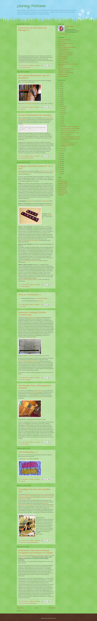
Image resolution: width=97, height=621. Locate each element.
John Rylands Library (34, 392)
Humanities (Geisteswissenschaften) (65, 54)
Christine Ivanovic (49, 506)
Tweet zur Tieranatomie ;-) (66, 134)
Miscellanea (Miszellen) (62, 58)
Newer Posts (20, 608)
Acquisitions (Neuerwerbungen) (64, 39)
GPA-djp (30, 279)
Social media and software (63, 74)
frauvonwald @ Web (62, 189)
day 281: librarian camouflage (30, 103)
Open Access (60, 67)
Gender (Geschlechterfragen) (63, 49)
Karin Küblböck (24, 240)
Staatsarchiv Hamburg (32, 317)
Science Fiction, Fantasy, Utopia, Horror (66, 72)
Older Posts (52, 608)
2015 (61, 102)
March (62, 124)
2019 (61, 94)
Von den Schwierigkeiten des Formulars (68, 130)
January (62, 150)
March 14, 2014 (39, 300)
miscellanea (28, 67)
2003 (61, 173)
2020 (61, 92)
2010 (61, 159)
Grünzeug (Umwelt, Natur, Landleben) (65, 52)
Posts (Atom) (24, 610)
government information (33, 542)
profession (23, 109)
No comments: (37, 65)
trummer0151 (31, 355)
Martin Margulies (34, 240)
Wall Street (50, 215)
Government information (63, 50)
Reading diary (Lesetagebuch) (64, 70)
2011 (61, 157)
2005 (61, 169)
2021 (61, 90)
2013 (61, 153)
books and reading (24, 542)
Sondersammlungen (37, 396)
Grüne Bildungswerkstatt (25, 555)
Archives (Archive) (62, 41)
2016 (61, 100)
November (63, 108)
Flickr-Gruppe (27, 426)
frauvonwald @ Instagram (63, 192)
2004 (61, 171)
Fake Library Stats (26, 82)
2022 (61, 88)
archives (23, 379)
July (62, 116)
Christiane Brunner (35, 260)
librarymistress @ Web (62, 181)
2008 (61, 163)
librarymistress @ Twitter (63, 183)
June (62, 118)
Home (36, 608)
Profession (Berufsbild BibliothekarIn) (65, 68)
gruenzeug (23, 67)
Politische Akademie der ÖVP (46, 555)
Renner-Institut (35, 555)
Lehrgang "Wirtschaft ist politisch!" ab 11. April (70, 132)
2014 (61, 104)
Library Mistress (31, 6)
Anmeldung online (48, 205)
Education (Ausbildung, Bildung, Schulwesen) (67, 47)
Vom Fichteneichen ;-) (65, 140)
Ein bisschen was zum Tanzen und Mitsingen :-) (70, 126)
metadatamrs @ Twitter (62, 187)
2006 (61, 167)
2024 (61, 84)
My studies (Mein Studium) (63, 62)
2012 (61, 155)
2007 (61, 165)
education (23, 286)
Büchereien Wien (23, 557)
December (63, 106)
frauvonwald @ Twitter (62, 191)
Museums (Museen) (62, 60)
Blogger (54, 618)
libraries (27, 158)
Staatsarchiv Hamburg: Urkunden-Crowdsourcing (70, 136)
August (62, 114)
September (63, 112)
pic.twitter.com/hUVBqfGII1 (41, 298)
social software (28, 379)
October (62, 110)
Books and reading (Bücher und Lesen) (65, 43)
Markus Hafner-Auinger (44, 201)
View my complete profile (63, 33)
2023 (61, 86)
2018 (61, 96)
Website (19, 374)
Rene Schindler (24, 260)
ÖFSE (29, 240)
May (62, 120)
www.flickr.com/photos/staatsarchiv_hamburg (28, 361)
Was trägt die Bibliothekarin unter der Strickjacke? (70, 128)
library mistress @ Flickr (63, 185)
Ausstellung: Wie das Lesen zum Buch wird (69, 142)
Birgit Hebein (35, 279)
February (62, 148)
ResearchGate (60, 194)
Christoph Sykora (24, 279)
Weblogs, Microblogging (63, 76)
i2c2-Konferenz (39, 390)
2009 (61, 161)
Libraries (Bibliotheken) (62, 56)
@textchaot (26, 458)
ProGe (29, 260)
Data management (61, 45)
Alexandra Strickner (30, 201)
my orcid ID (60, 179)
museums (27, 444)
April (62, 122)
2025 (61, 82)
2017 (61, 98)
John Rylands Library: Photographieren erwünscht (70, 138)
